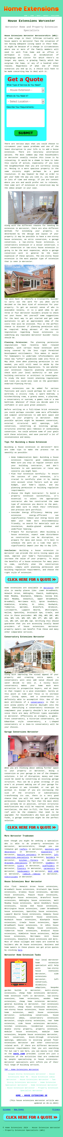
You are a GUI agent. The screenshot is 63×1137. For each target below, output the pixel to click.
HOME (25, 15)
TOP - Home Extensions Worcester (22, 1070)
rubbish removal (31, 874)
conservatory (37, 702)
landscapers (23, 871)
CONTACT (46, 15)
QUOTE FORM (19, 1054)
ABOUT (39, 15)
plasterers (46, 852)
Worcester (48, 588)
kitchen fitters (28, 860)
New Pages (19, 1110)
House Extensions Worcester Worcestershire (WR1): (32, 36)
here (20, 950)
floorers (21, 868)
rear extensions (50, 1004)
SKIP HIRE (53, 871)
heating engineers (26, 855)
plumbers (50, 863)
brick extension (49, 410)
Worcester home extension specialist (47, 962)
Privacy (56, 1110)
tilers (20, 866)
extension (9, 259)
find (14, 887)
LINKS (32, 15)
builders (36, 313)
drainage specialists (16, 863)
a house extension (32, 562)
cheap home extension (32, 1001)
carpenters (49, 868)
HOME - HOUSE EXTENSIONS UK (31, 1095)
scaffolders (48, 866)
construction (51, 1043)
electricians (11, 877)
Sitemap (7, 1110)
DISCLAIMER (55, 15)
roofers (23, 849)
